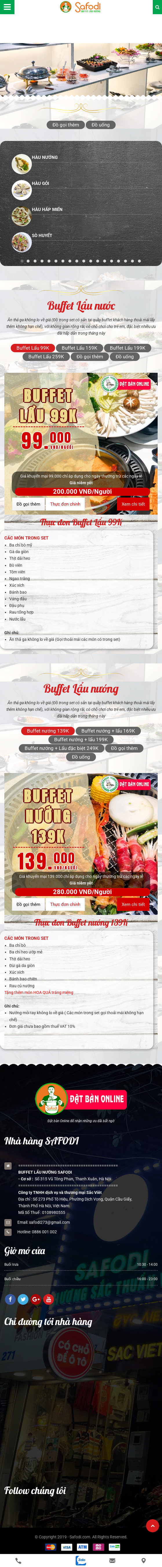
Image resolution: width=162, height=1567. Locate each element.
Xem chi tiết (133, 504)
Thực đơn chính (65, 504)
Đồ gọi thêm (28, 504)
